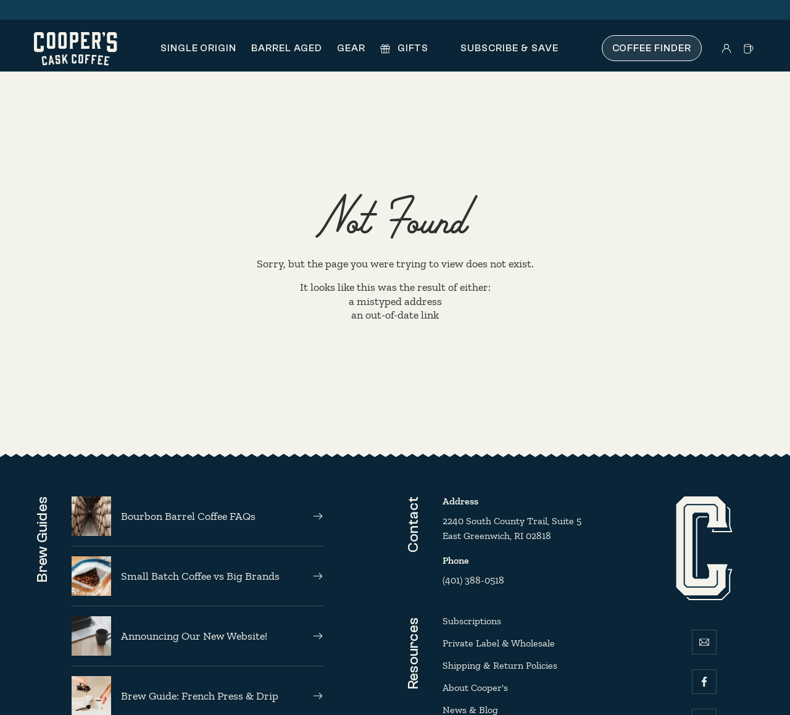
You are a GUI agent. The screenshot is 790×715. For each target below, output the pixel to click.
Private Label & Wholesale (499, 643)
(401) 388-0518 (473, 580)
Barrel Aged (286, 48)
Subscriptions (472, 621)
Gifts (404, 48)
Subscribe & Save (500, 48)
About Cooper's (475, 687)
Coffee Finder (651, 48)
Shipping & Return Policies (500, 665)
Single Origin (198, 48)
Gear (351, 48)
